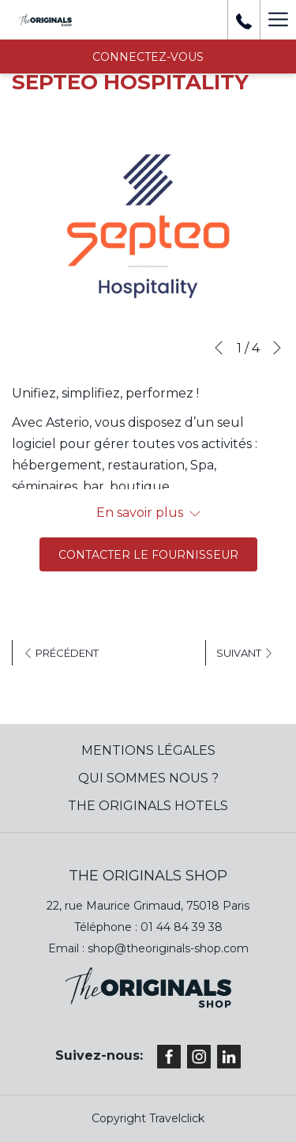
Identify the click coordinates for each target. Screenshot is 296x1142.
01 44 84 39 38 (182, 927)
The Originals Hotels (148, 805)
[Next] (277, 348)
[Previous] (219, 348)
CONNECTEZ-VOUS (148, 57)
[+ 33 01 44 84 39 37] (244, 19)
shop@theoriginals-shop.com (168, 948)
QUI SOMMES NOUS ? (148, 778)
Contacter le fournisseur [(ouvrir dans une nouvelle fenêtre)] (148, 555)
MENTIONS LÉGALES (148, 750)
